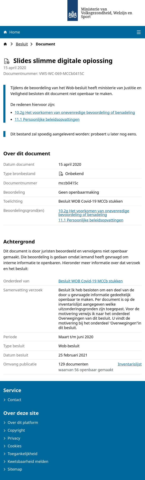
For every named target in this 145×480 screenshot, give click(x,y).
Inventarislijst (130, 364)
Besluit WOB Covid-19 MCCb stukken (90, 280)
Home (11, 32)
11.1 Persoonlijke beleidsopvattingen (47, 119)
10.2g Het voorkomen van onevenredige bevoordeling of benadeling (75, 112)
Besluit (23, 44)
